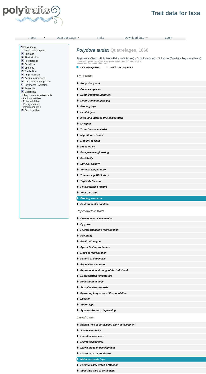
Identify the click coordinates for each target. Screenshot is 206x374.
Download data (137, 37)
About (37, 37)
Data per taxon (69, 37)
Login (168, 37)
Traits (100, 37)
